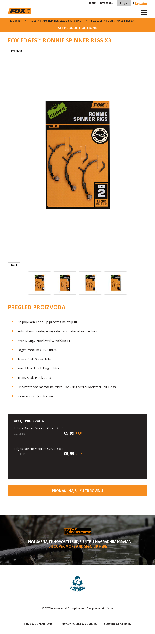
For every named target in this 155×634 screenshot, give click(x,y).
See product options (77, 28)
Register (141, 3)
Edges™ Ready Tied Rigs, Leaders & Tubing (55, 20)
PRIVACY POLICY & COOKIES (78, 624)
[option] (77, 157)
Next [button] (14, 265)
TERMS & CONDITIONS (37, 624)
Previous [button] (17, 50)
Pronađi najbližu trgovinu (77, 490)
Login (124, 3)
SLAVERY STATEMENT (118, 624)
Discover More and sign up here (77, 546)
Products (14, 20)
